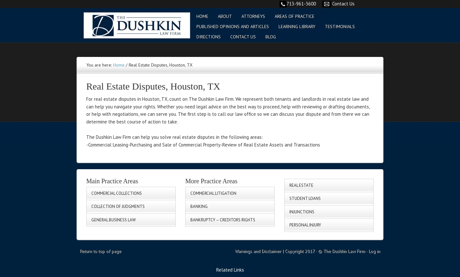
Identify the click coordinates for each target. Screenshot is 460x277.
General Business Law (113, 220)
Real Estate (301, 185)
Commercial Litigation (213, 193)
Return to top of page (100, 251)
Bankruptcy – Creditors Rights (222, 220)
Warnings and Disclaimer (258, 251)
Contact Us (343, 4)
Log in (374, 251)
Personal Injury (305, 225)
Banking (199, 206)
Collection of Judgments (118, 206)
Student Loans (305, 198)
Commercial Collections (116, 193)
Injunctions (301, 212)
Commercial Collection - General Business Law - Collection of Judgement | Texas (132, 29)
